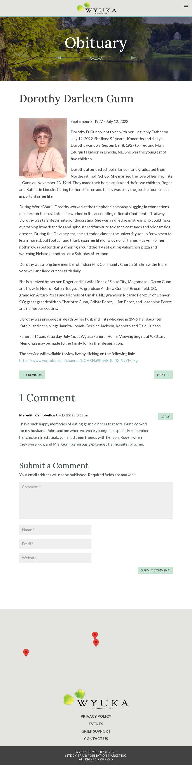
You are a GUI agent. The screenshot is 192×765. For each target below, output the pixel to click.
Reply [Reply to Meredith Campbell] (165, 416)
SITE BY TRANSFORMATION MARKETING (96, 755)
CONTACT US (96, 738)
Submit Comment (155, 570)
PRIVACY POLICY (96, 716)
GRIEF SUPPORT (96, 731)
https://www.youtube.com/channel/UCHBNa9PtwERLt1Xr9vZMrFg (78, 360)
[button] (96, 643)
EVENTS (96, 723)
